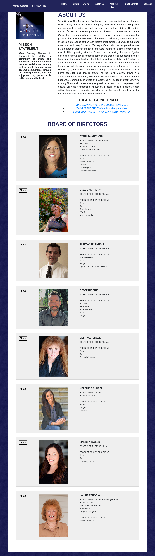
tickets (75, 4)
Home (65, 3)
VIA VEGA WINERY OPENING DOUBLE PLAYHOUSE (102, 105)
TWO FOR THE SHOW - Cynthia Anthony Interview (102, 108)
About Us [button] (100, 4)
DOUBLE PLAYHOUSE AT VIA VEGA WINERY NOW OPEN (101, 111)
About (23, 136)
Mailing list (116, 6)
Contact (147, 4)
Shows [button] (86, 4)
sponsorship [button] (131, 4)
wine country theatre (29, 5)
